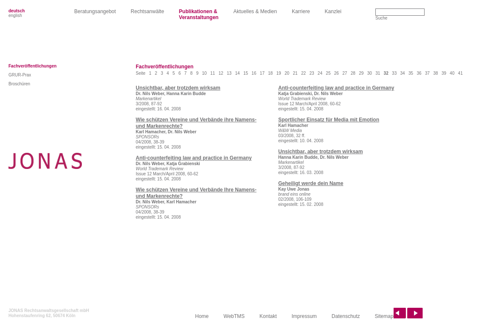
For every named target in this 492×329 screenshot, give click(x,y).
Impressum (304, 316)
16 (254, 73)
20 (287, 73)
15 (245, 73)
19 (279, 73)
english (15, 15)
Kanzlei (333, 11)
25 (328, 73)
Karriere (301, 11)
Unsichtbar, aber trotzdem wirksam (178, 88)
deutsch (16, 10)
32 (386, 73)
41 (460, 73)
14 (237, 73)
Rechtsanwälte (147, 11)
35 (410, 73)
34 (402, 73)
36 (419, 73)
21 (295, 73)
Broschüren (19, 84)
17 (262, 73)
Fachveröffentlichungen (32, 66)
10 (204, 73)
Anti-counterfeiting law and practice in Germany (194, 158)
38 (435, 73)
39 (444, 73)
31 (377, 73)
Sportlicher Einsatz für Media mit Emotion (328, 120)
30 (369, 73)
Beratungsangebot (95, 11)
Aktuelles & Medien (255, 11)
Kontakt (268, 316)
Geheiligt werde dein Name (310, 183)
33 (394, 73)
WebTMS (234, 316)
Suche (381, 18)
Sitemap (384, 316)
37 (427, 73)
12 (220, 73)
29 (361, 73)
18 (270, 73)
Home (202, 316)
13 (229, 73)
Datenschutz (346, 316)
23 (311, 73)
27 (344, 73)
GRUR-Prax (19, 75)
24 (320, 73)
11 (212, 73)
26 (336, 73)
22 (303, 73)
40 (452, 73)
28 (353, 73)
